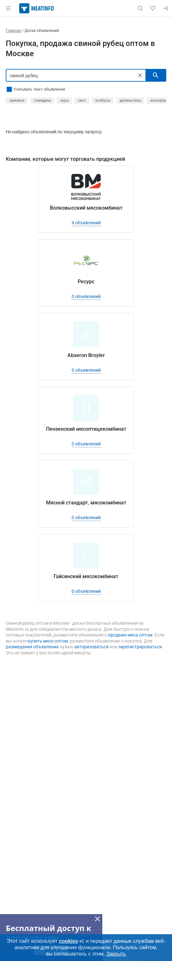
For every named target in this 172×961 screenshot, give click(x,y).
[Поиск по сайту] (140, 8)
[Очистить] (140, 75)
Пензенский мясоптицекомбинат (86, 429)
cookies (71, 941)
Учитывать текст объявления (39, 89)
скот (82, 100)
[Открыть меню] (8, 8)
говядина (42, 100)
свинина (17, 100)
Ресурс (86, 282)
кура (64, 100)
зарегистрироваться (140, 646)
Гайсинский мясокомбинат (86, 576)
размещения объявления (32, 646)
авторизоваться (91, 646)
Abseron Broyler (86, 355)
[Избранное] (152, 8)
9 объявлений (86, 222)
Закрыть (116, 954)
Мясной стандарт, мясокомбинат (86, 503)
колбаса (102, 100)
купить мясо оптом (47, 641)
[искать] (155, 75)
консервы (159, 100)
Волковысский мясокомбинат (86, 208)
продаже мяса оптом (130, 634)
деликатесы (130, 100)
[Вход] (165, 8)
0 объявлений (86, 296)
